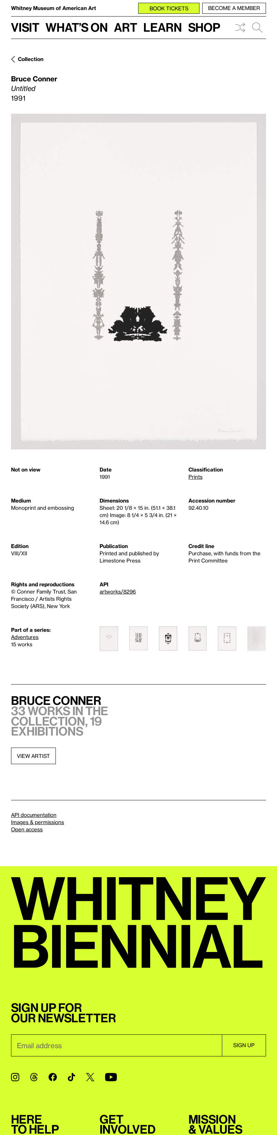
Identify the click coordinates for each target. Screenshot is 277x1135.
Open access (27, 829)
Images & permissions (37, 822)
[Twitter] (90, 1077)
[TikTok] (71, 1077)
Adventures (25, 637)
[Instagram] (15, 1077)
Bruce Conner (34, 78)
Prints (195, 477)
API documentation (34, 815)
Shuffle (240, 27)
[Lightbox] (138, 281)
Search (257, 27)
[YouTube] (111, 1077)
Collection (30, 59)
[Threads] (34, 1077)
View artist (33, 756)
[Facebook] (52, 1077)
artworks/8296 (118, 591)
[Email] (116, 1045)
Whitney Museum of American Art (53, 8)
